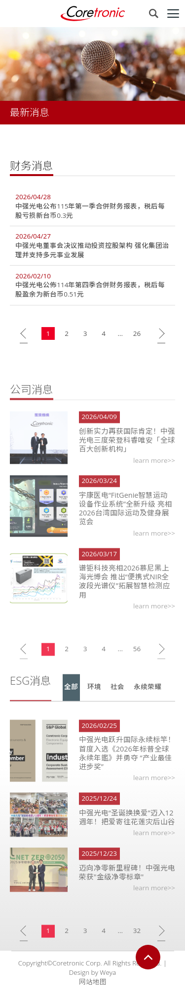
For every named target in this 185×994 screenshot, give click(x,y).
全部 (71, 695)
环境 (94, 695)
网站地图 (93, 981)
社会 (117, 695)
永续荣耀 (147, 695)
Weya (108, 972)
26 (137, 333)
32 (137, 938)
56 (137, 657)
